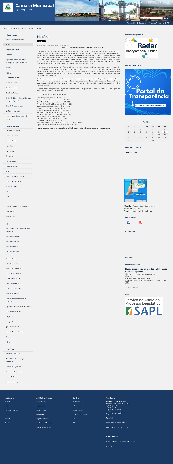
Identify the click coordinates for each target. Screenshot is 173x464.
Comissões (40, 414)
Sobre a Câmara (29, 28)
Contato (142, 2)
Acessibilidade (131, 2)
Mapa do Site (119, 2)
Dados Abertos (78, 410)
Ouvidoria (142, 23)
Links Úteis (10, 349)
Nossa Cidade (130, 231)
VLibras (150, 2)
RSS (168, 23)
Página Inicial (131, 23)
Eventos (7, 423)
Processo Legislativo (13, 126)
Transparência (11, 259)
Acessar (166, 2)
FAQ (74, 419)
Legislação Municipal (44, 427)
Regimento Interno (43, 419)
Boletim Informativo (80, 414)
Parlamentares (42, 401)
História (7, 406)
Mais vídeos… (130, 258)
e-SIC (74, 406)
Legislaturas (41, 406)
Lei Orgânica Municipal (44, 423)
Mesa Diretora (41, 410)
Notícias (7, 419)
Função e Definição (11, 410)
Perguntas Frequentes (156, 23)
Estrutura (8, 414)
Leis (7, 224)
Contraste (159, 2)
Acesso (7, 401)
